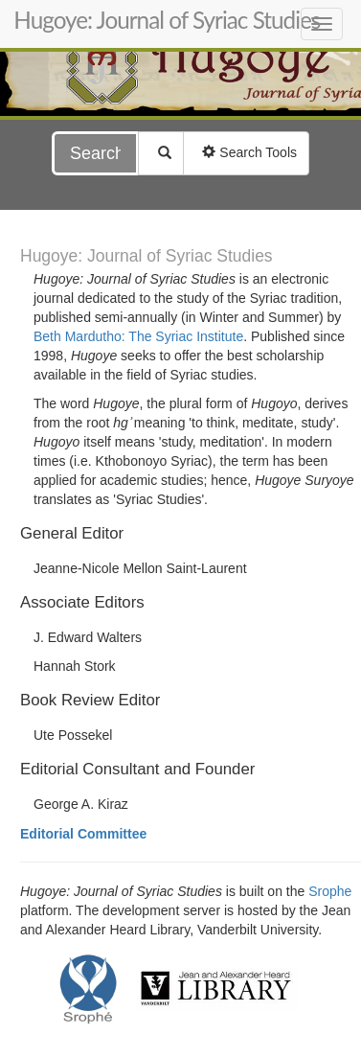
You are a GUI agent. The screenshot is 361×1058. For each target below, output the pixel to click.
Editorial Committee (83, 833)
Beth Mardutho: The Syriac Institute (138, 336)
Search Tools (246, 152)
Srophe (329, 891)
